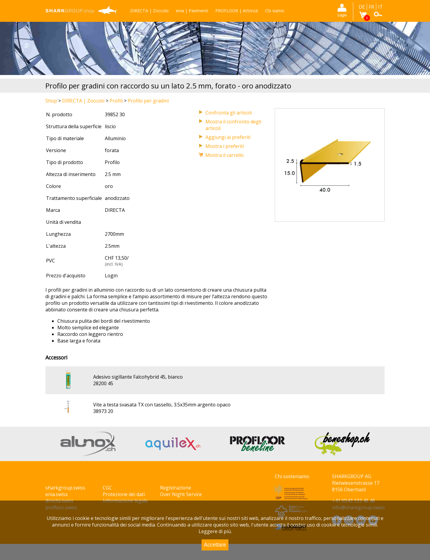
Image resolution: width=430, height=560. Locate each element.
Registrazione (175, 487)
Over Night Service (181, 494)
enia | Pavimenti (192, 10)
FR (371, 7)
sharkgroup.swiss (65, 487)
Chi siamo (274, 10)
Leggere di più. (215, 531)
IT (380, 7)
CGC (107, 487)
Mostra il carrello (224, 155)
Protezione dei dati (124, 494)
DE (362, 7)
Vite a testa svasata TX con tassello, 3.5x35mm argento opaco (162, 404)
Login (111, 275)
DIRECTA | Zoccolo (149, 10)
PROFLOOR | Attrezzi (236, 10)
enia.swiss (56, 494)
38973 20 (103, 411)
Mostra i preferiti (224, 146)
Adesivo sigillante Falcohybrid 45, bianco (138, 377)
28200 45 (103, 383)
